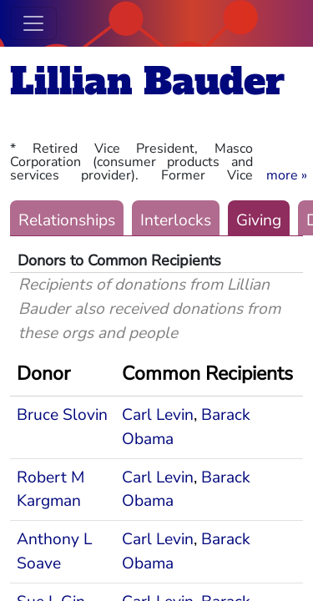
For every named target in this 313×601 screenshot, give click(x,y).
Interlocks (175, 220)
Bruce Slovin (62, 415)
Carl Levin (158, 415)
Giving (258, 220)
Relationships (66, 220)
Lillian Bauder (147, 81)
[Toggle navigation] (33, 23)
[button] (286, 175)
